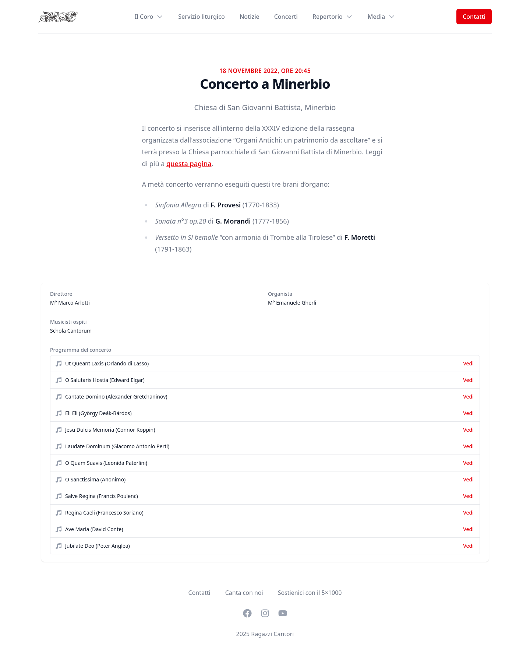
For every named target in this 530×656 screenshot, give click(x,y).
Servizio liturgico (201, 17)
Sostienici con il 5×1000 (310, 593)
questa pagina (188, 163)
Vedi (468, 363)
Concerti (286, 17)
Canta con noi (244, 593)
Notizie (249, 17)
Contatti (474, 17)
